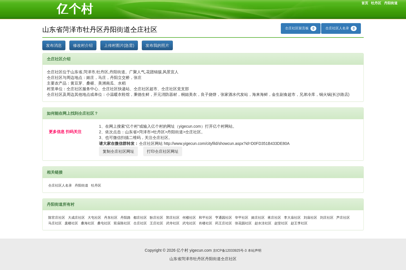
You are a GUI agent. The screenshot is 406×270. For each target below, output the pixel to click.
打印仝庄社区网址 (162, 151)
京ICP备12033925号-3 (230, 251)
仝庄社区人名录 (341, 28)
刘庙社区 (310, 218)
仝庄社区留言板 (300, 28)
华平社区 (241, 218)
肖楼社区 (205, 223)
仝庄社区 (140, 223)
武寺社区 (173, 223)
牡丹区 (376, 3)
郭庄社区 (173, 218)
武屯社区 (189, 223)
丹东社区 (111, 218)
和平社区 (205, 218)
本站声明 (254, 251)
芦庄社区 (343, 218)
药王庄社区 (223, 223)
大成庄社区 (76, 218)
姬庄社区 (258, 218)
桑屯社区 (104, 223)
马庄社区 (55, 223)
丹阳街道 (391, 3)
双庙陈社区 (122, 223)
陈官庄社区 (56, 218)
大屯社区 (94, 218)
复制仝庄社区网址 (118, 151)
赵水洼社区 (263, 223)
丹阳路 (125, 218)
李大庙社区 (292, 218)
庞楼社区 (71, 223)
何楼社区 (189, 218)
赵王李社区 (299, 223)
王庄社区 (156, 223)
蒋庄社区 (274, 218)
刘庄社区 (327, 218)
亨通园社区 (223, 218)
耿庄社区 (156, 218)
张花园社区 (243, 223)
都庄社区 (140, 218)
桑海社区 (87, 223)
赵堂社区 (281, 223)
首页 (364, 3)
